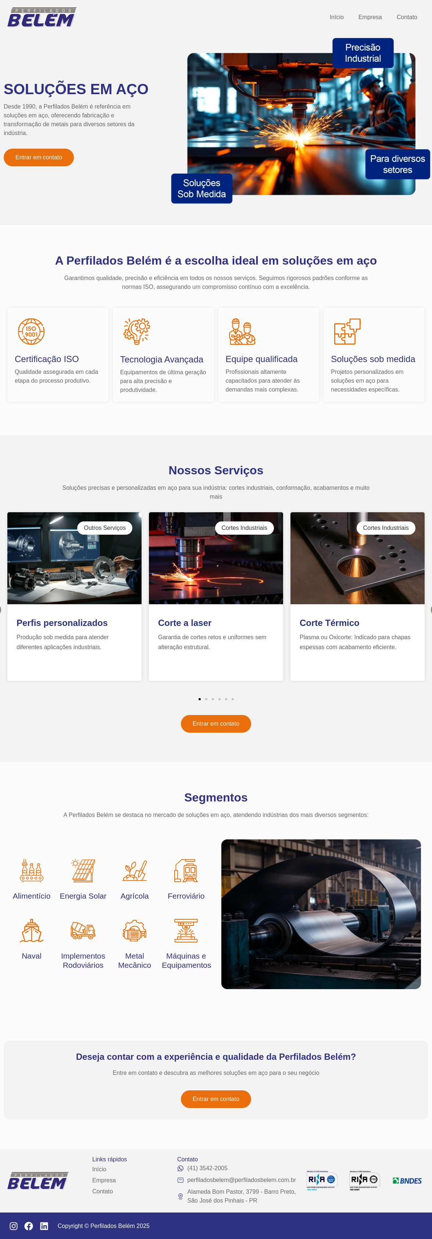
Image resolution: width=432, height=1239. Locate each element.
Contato (407, 17)
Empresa (370, 17)
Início (337, 17)
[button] (200, 699)
